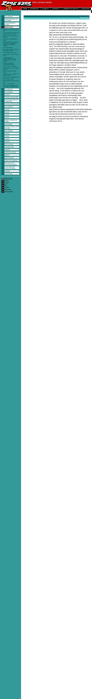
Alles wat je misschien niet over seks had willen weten (10, 86)
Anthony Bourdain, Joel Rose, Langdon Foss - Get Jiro (11, 33)
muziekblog (35, 8)
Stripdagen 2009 (9, 147)
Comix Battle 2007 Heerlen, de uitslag (10, 167)
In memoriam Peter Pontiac (10, 24)
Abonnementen (9, 191)
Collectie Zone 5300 (10, 152)
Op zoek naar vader (8, 79)
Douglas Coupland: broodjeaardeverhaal (8, 63)
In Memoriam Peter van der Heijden (11, 20)
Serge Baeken (9, 173)
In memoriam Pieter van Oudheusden (11, 100)
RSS (6, 185)
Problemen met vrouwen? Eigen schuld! (10, 74)
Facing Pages (8, 124)
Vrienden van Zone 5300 (11, 97)
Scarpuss (7, 94)
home (25, 8)
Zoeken (7, 180)
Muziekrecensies (9, 157)
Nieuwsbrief (8, 189)
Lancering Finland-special (12, 104)
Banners (7, 155)
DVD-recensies (9, 144)
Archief (7, 183)
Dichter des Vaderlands (11, 160)
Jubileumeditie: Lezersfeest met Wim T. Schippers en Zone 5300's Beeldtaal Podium (10, 44)
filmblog (46, 8)
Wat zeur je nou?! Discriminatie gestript (11, 163)
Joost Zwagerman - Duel (9, 52)
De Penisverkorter (8, 47)
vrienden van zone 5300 (70, 8)
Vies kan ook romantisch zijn (11, 77)
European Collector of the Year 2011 (12, 127)
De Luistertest (9, 16)
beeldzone (85, 8)
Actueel (7, 109)
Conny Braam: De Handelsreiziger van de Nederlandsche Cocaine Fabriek (9, 59)
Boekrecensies (9, 27)
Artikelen (7, 141)
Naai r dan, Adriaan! (9, 83)
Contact (7, 187)
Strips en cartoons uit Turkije (11, 121)
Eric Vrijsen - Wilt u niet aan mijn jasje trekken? (10, 50)
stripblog (56, 8)
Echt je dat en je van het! (10, 66)
